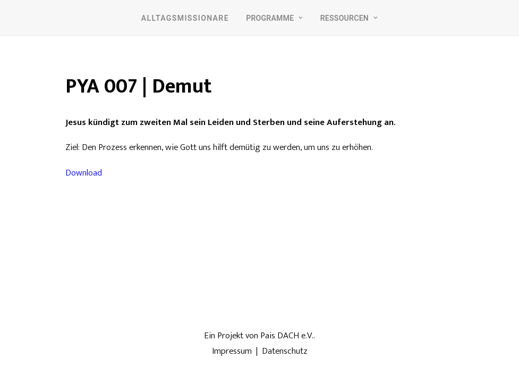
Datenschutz (285, 351)
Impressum (232, 351)
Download (83, 172)
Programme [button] (274, 18)
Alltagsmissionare (185, 18)
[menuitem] (185, 18)
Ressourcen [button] (349, 18)
